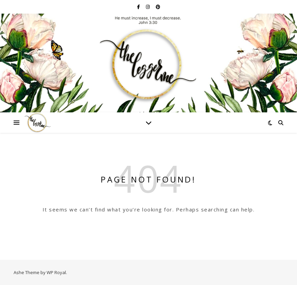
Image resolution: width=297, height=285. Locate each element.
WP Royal (56, 272)
